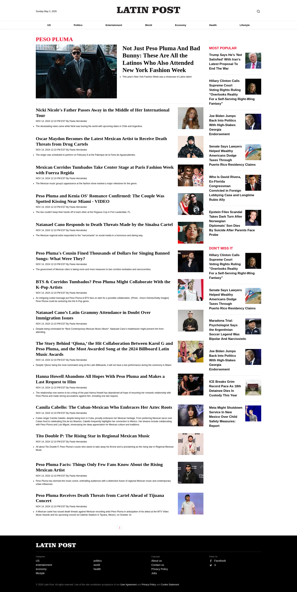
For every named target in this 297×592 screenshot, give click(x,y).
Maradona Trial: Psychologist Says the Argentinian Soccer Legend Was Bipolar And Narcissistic (227, 330)
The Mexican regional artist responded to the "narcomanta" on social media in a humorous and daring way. (89, 235)
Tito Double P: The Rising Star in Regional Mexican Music (93, 435)
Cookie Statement (170, 584)
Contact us (157, 564)
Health (213, 25)
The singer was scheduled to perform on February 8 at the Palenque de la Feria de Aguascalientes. (86, 155)
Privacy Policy (159, 569)
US (49, 25)
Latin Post (148, 10)
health (97, 569)
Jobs (154, 573)
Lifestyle (245, 25)
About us (156, 560)
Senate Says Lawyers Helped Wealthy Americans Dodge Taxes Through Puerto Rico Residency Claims (232, 155)
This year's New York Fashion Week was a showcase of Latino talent (157, 76)
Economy (180, 25)
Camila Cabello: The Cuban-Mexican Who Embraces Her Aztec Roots (104, 407)
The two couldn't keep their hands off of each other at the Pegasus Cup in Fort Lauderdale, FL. (83, 212)
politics (98, 560)
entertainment (44, 564)
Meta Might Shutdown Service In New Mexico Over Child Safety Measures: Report (225, 417)
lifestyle (40, 573)
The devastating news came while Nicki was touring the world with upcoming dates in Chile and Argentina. (89, 126)
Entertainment (114, 25)
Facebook (220, 560)
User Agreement (128, 584)
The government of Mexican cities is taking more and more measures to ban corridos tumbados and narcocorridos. (93, 269)
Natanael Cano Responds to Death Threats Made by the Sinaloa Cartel (104, 224)
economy (41, 569)
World (148, 25)
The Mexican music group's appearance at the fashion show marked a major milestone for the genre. (86, 183)
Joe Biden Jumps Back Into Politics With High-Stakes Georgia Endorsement (222, 125)
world (97, 564)
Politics (78, 25)
